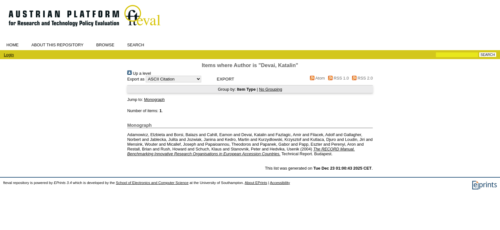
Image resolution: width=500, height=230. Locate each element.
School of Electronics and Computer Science (152, 183)
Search (135, 44)
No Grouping (270, 89)
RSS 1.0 (337, 78)
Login (9, 54)
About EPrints (256, 183)
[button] (225, 79)
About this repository (57, 44)
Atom (316, 78)
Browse (105, 44)
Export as (135, 79)
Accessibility (280, 183)
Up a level (139, 73)
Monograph (154, 99)
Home (12, 44)
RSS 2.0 (361, 78)
